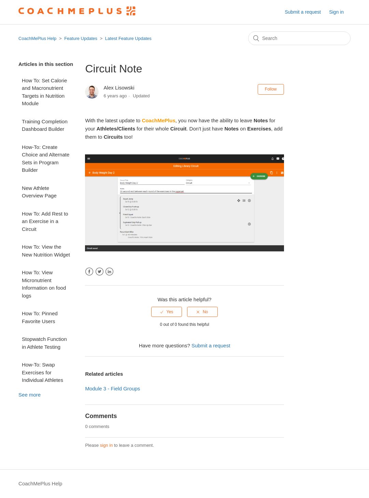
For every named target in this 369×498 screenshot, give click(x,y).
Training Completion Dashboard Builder (45, 125)
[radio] (166, 312)
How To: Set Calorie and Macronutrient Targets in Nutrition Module (44, 92)
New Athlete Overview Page (39, 192)
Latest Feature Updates (128, 38)
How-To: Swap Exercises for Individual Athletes (42, 372)
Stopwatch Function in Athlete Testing (44, 343)
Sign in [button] (336, 12)
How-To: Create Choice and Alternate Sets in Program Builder (45, 158)
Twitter (99, 271)
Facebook (89, 271)
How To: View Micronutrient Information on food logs (44, 284)
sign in (106, 445)
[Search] (299, 38)
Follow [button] (271, 89)
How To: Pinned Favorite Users (40, 317)
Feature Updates (80, 38)
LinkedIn (109, 271)
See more (29, 395)
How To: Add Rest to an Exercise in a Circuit (45, 221)
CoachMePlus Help (37, 38)
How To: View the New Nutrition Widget (46, 251)
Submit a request (303, 12)
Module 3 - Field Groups (112, 388)
